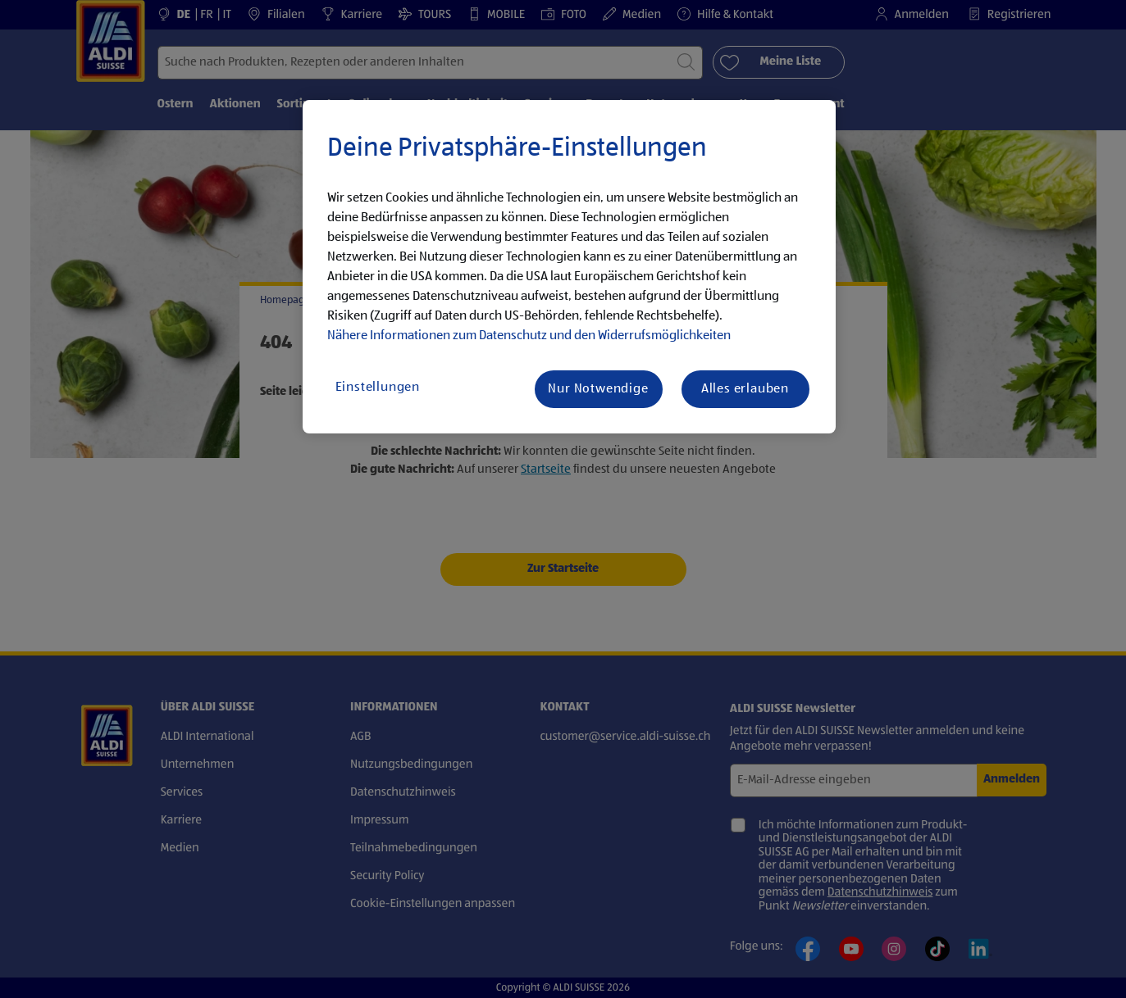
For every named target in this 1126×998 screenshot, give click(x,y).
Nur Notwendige (598, 389)
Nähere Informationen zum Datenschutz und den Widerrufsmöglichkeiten (529, 335)
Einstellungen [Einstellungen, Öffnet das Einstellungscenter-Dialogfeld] (377, 387)
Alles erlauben (745, 389)
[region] (569, 267)
